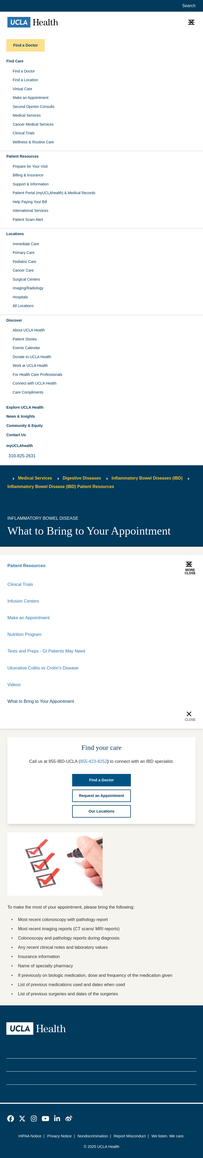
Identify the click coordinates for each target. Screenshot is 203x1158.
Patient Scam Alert (28, 219)
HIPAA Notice (30, 1136)
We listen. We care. (167, 1136)
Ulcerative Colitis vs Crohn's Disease (43, 667)
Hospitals (20, 297)
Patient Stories (25, 339)
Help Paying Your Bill (30, 202)
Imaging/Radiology (28, 288)
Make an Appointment (30, 97)
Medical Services (27, 115)
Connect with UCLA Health (35, 383)
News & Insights (20, 416)
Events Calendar (26, 348)
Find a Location (25, 80)
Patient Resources (26, 565)
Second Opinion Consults (33, 106)
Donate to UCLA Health (32, 357)
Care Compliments (28, 392)
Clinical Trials (23, 133)
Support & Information (31, 184)
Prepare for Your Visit (30, 166)
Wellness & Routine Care (33, 142)
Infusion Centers (23, 601)
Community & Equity (24, 425)
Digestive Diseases (82, 478)
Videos (14, 684)
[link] (10, 1118)
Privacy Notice (59, 1136)
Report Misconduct (130, 1136)
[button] (101, 61)
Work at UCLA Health (30, 365)
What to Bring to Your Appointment (40, 701)
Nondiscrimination (92, 1136)
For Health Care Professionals (37, 374)
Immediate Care (26, 244)
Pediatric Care (24, 261)
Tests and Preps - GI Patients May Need (46, 651)
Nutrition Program (24, 634)
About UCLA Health (29, 330)
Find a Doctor (24, 71)
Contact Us (16, 435)
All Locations (23, 306)
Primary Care (23, 252)
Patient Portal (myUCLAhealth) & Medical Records (54, 193)
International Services (30, 210)
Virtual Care (22, 89)
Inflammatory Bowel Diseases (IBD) (147, 478)
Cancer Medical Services (33, 124)
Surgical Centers (26, 279)
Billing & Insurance (28, 175)
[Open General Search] (188, 6)
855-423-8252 (93, 761)
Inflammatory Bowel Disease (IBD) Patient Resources (60, 486)
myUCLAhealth (19, 446)
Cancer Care (23, 270)
